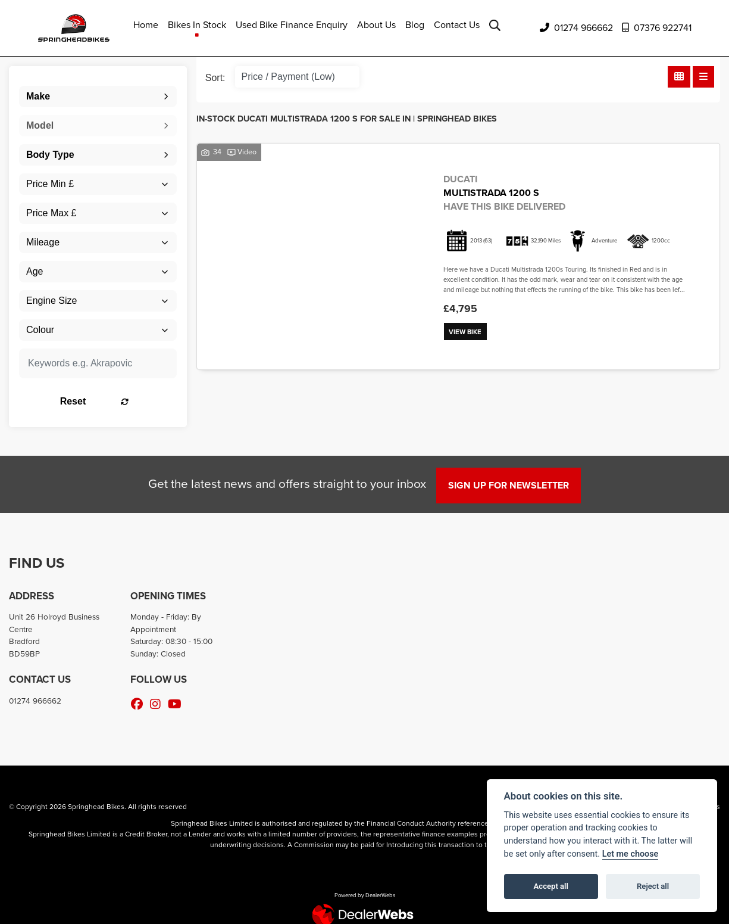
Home (145, 25)
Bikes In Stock (197, 25)
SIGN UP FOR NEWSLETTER (512, 485)
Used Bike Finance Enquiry (292, 25)
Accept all (551, 886)
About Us (376, 25)
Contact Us (457, 25)
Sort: (215, 78)
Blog (414, 25)
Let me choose (630, 854)
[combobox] (98, 96)
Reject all (653, 886)
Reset (123, 401)
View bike (467, 332)
